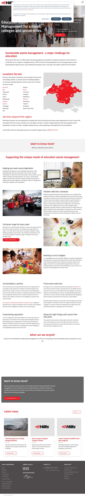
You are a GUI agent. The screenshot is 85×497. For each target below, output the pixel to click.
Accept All (56, 18)
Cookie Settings (6, 479)
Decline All (66, 18)
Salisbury (5, 101)
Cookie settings (45, 18)
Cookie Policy (30, 9)
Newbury (25, 99)
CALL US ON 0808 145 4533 (12, 398)
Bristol (24, 90)
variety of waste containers (18, 227)
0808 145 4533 (53, 130)
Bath (4, 90)
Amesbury (5, 87)
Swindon (5, 104)
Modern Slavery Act (6, 484)
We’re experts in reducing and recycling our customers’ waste (18, 303)
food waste (76, 287)
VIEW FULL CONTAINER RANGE (11, 240)
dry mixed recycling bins (8, 235)
